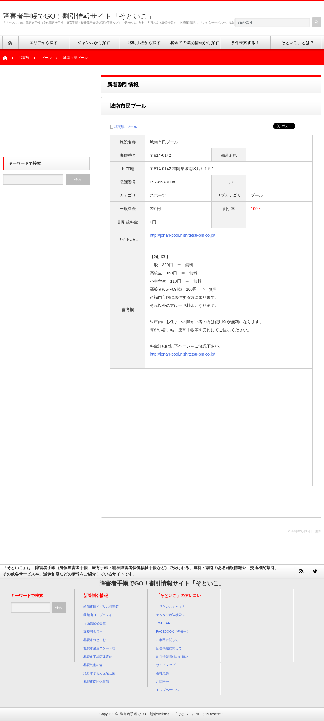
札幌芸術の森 (93, 665)
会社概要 (162, 673)
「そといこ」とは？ (170, 606)
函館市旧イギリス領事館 (101, 606)
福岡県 (24, 58)
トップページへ (167, 689)
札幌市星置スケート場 (99, 648)
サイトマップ (165, 665)
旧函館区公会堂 (94, 623)
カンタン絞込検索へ (170, 615)
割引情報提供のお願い (172, 656)
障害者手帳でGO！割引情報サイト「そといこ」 (79, 16)
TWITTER (163, 623)
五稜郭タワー (93, 631)
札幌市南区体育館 (96, 681)
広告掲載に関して (169, 648)
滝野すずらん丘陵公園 (99, 673)
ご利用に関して (167, 640)
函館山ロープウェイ (97, 615)
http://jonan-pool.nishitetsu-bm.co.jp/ (182, 235)
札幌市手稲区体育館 (97, 656)
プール (46, 58)
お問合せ (162, 681)
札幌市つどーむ (94, 640)
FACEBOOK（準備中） (173, 631)
